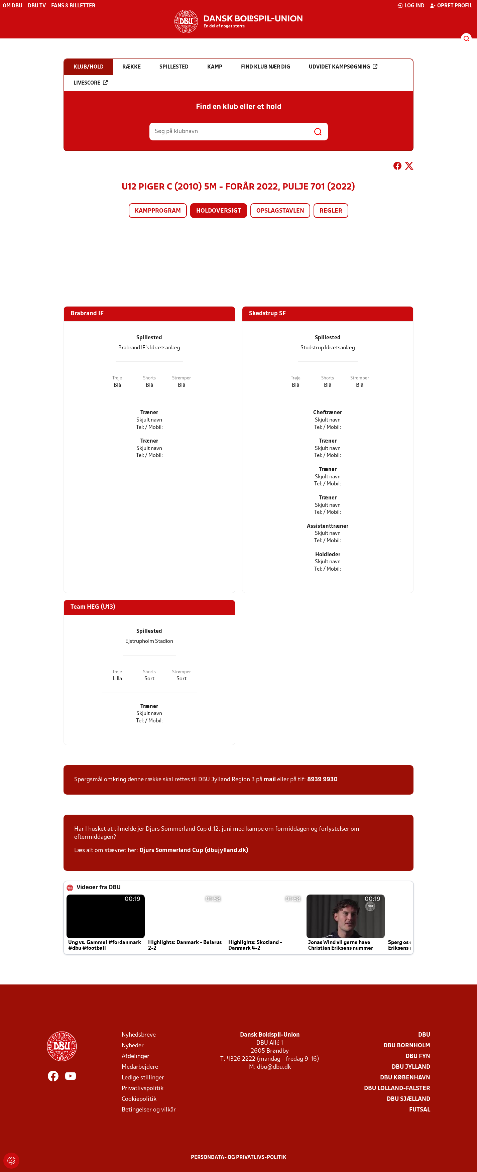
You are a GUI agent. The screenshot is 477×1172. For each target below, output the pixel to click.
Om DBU (12, 6)
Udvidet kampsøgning (343, 67)
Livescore (91, 83)
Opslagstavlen (280, 211)
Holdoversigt (218, 211)
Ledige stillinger (143, 1078)
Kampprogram (158, 211)
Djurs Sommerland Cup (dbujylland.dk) (193, 850)
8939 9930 (322, 780)
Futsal (419, 1110)
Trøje (117, 378)
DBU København (405, 1078)
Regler (331, 211)
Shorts (149, 378)
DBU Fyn (417, 1056)
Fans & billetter (73, 6)
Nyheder (133, 1046)
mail (270, 780)
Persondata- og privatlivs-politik (238, 1157)
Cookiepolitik (139, 1099)
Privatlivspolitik (142, 1088)
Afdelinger (135, 1056)
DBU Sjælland (408, 1099)
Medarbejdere (140, 1067)
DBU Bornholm (406, 1046)
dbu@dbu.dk (274, 1067)
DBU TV (37, 6)
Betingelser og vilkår (149, 1110)
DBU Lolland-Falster (397, 1088)
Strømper (181, 378)
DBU (424, 1035)
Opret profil (451, 6)
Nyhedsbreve (139, 1035)
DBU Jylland (411, 1067)
